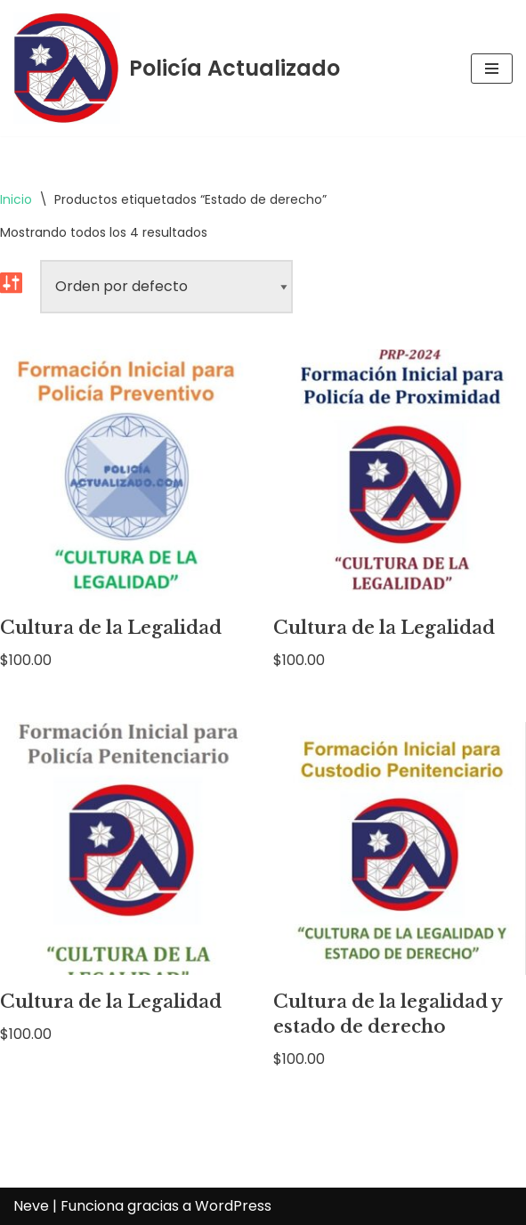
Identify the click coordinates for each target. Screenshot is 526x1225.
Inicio (16, 199)
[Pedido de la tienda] (166, 286)
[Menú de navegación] (492, 68)
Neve (31, 1206)
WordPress (233, 1206)
